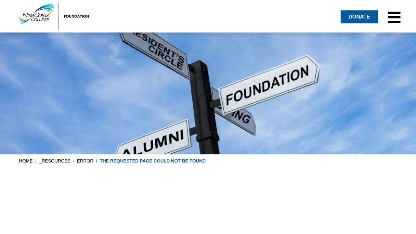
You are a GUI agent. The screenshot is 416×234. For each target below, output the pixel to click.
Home (26, 160)
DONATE (359, 17)
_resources (54, 160)
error (85, 160)
